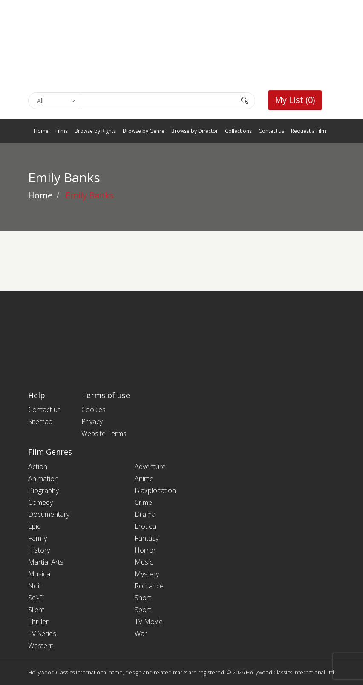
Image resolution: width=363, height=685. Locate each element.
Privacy (92, 421)
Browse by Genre (143, 131)
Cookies (93, 409)
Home (41, 131)
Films (61, 131)
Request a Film (308, 131)
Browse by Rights (95, 131)
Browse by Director (194, 131)
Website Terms (104, 433)
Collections (238, 131)
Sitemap (40, 421)
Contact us (271, 131)
